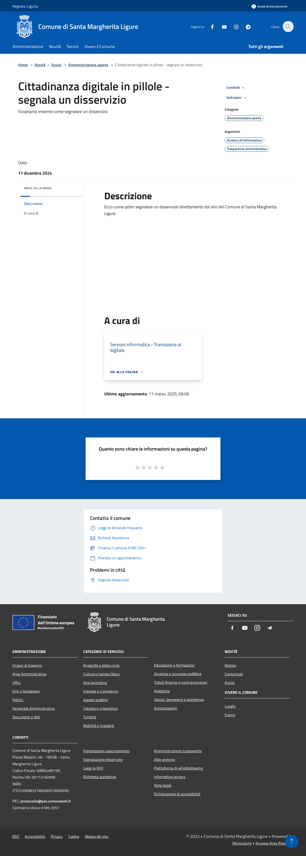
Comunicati (234, 674)
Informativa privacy (170, 777)
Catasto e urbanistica (100, 708)
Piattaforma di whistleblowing (178, 768)
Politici (17, 700)
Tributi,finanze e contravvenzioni (180, 682)
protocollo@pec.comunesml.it (46, 801)
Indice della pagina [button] (37, 188)
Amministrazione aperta (88, 65)
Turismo (89, 717)
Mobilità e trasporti (98, 725)
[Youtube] (221, 26)
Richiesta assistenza (99, 777)
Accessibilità (35, 836)
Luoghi (230, 706)
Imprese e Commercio (100, 691)
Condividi (236, 88)
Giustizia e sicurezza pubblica (177, 674)
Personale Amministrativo (33, 708)
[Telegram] (245, 26)
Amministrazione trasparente (178, 751)
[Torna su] (291, 841)
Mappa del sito (96, 836)
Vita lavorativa (95, 682)
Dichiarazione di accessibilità (177, 794)
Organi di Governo (27, 665)
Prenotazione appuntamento (106, 751)
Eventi (230, 715)
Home (23, 65)
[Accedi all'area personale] (269, 6)
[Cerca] (288, 26)
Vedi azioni (237, 98)
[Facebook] (209, 26)
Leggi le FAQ (93, 768)
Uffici (16, 682)
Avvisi (56, 65)
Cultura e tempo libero (101, 674)
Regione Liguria (25, 6)
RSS (15, 836)
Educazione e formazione (174, 665)
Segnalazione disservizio (103, 759)
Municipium (241, 843)
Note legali (162, 785)
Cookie (73, 836)
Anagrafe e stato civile (101, 665)
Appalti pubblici (95, 700)
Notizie (230, 665)
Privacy (57, 836)
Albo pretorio (164, 759)
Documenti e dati (26, 717)
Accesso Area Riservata (275, 843)
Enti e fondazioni (26, 691)
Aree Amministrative (29, 674)
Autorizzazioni (165, 708)
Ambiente (162, 691)
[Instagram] (233, 26)
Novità (40, 65)
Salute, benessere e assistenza (179, 699)
